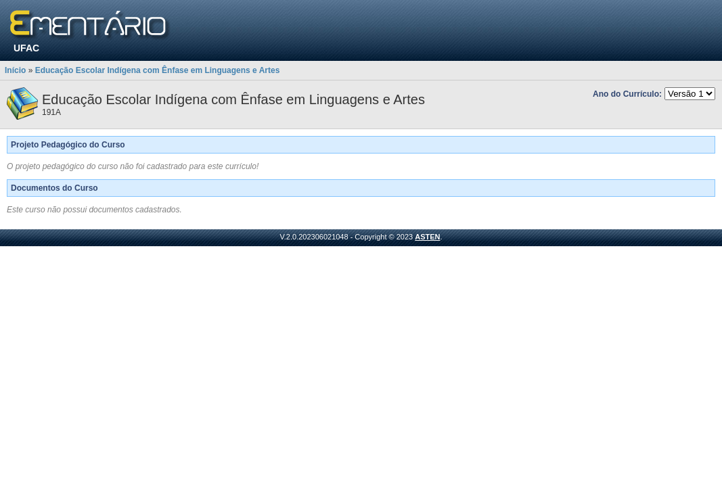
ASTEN (427, 237)
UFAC (26, 48)
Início (15, 70)
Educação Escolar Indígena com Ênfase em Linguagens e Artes (157, 70)
